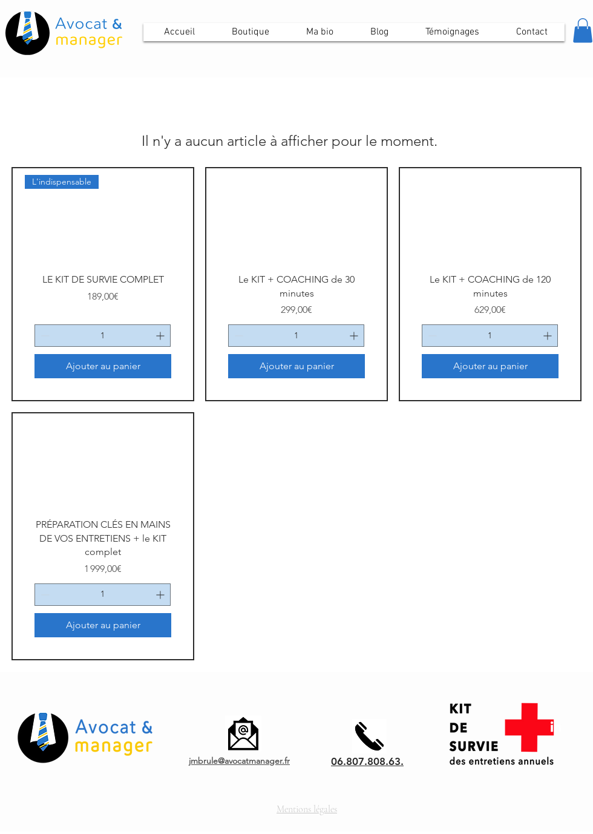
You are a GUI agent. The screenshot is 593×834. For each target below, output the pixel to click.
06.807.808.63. (367, 761)
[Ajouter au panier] (102, 366)
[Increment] (161, 335)
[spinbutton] (102, 335)
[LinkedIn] (555, 726)
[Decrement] (43, 335)
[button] (582, 30)
